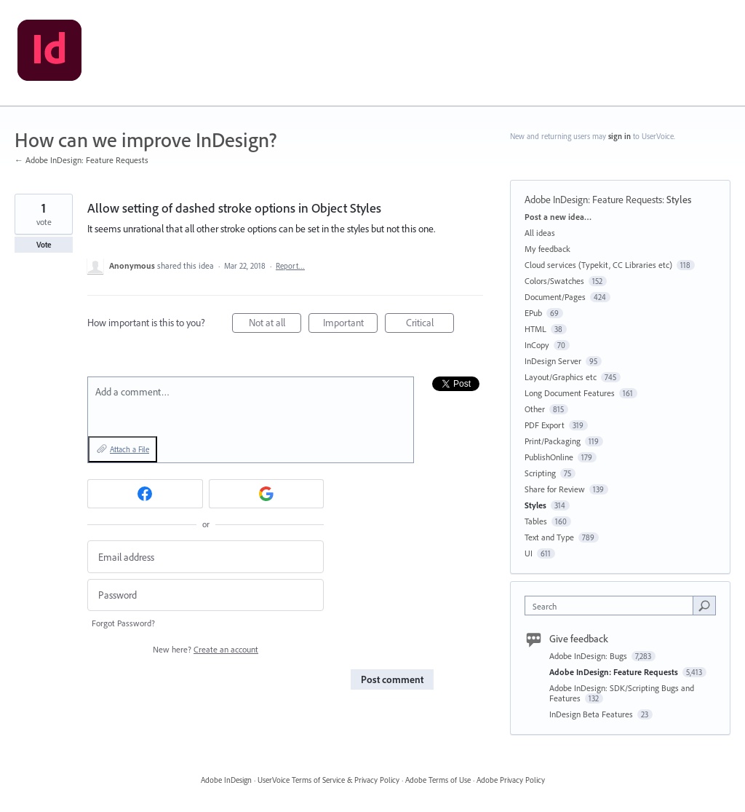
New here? (205, 649)
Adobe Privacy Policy (511, 780)
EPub (533, 312)
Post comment (392, 679)
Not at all (275, 324)
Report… (290, 266)
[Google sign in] (266, 493)
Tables (536, 521)
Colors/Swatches (554, 280)
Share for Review (555, 489)
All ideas (540, 232)
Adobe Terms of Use (438, 780)
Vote (44, 245)
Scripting (540, 473)
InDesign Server (553, 360)
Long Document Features (570, 392)
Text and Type (549, 537)
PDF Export (545, 424)
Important (350, 324)
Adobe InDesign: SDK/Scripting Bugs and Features (621, 692)
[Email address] (205, 556)
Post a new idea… (558, 216)
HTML (535, 328)
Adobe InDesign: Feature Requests (593, 199)
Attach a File (129, 449)
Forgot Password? (123, 623)
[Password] (205, 595)
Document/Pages (555, 296)
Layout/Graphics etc (561, 376)
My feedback (547, 248)
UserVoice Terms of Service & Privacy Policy (328, 780)
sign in (619, 136)
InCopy (537, 344)
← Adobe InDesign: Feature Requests (81, 159)
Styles (678, 199)
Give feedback (578, 638)
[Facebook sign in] (145, 493)
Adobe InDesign (226, 780)
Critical (430, 324)
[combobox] (612, 605)
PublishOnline (549, 457)
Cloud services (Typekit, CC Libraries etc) (598, 264)
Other (535, 408)
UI (529, 553)
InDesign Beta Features (592, 714)
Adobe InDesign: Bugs (589, 655)
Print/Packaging (553, 440)
